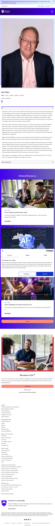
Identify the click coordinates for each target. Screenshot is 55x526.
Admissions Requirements (6, 456)
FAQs (2, 462)
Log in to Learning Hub (6, 460)
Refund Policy (19, 523)
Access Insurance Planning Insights (27, 392)
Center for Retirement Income (7, 474)
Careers (3, 443)
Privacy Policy (7, 523)
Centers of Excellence (8, 465)
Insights (3, 423)
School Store (4, 445)
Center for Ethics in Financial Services (9, 468)
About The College (7, 434)
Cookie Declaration (27, 523)
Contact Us (4, 483)
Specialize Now (11, 508)
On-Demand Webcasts (6, 431)
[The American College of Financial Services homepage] (6, 11)
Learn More (13, 2)
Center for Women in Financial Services (9, 470)
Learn (3, 405)
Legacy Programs (5, 416)
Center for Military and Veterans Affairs (9, 478)
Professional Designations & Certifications (10, 406)
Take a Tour (27, 389)
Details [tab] (27, 255)
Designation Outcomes (6, 414)
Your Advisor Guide (7, 493)
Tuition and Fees (4, 454)
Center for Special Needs (6, 476)
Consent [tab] (9, 255)
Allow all (45, 274)
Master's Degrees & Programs (7, 408)
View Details (7, 221)
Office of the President (6, 437)
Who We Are (4, 435)
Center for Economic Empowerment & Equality (11, 466)
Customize (27, 274)
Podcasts (3, 427)
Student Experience (5, 450)
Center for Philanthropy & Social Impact (9, 472)
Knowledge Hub (6, 419)
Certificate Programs (5, 410)
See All (27, 321)
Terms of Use (13, 523)
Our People (3, 439)
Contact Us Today (5, 490)
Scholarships (4, 452)
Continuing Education (6, 412)
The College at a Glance (6, 441)
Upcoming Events (5, 429)
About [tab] (45, 255)
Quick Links (4, 6)
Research (3, 425)
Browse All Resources (5, 421)
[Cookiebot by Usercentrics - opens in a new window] (47, 251)
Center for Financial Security (7, 480)
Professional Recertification (7, 458)
